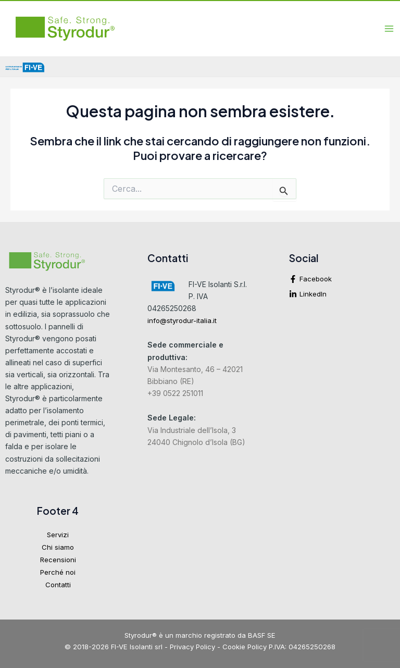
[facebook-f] (342, 281)
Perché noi (58, 572)
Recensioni (58, 559)
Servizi (58, 534)
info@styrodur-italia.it (182, 320)
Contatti (58, 584)
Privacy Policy (192, 646)
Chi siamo (58, 547)
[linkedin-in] (342, 294)
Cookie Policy (244, 646)
